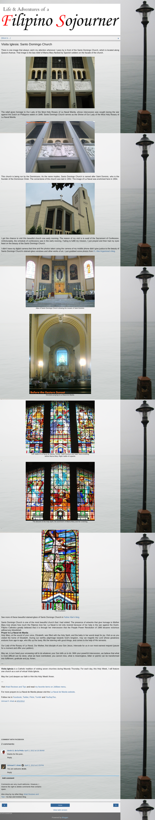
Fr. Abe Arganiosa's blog (104, 251)
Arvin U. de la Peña (15, 751)
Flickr (32, 697)
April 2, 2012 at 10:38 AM (34, 751)
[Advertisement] (59, 720)
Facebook (17, 697)
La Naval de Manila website (62, 692)
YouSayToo (51, 697)
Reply (9, 758)
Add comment (8, 778)
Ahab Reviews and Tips (15, 687)
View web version (60, 810)
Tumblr (38, 697)
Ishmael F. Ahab (14, 765)
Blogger (65, 817)
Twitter (25, 697)
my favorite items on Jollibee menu (50, 687)
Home (60, 805)
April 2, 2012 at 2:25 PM (34, 765)
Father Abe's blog (71, 617)
